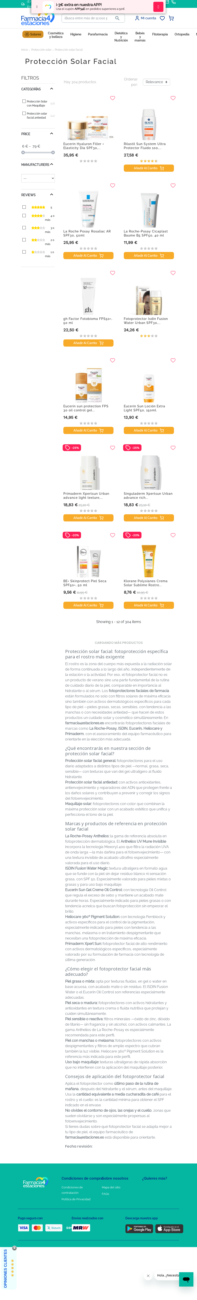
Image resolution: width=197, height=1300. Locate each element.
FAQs (105, 1194)
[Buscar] (86, 18)
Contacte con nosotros (117, 1200)
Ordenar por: (131, 82)
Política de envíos (73, 1225)
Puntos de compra (74, 1218)
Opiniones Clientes (5, 1268)
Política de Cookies (74, 1205)
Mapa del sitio (111, 1187)
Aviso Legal (69, 1212)
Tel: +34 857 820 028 (115, 1218)
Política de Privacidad (76, 1199)
